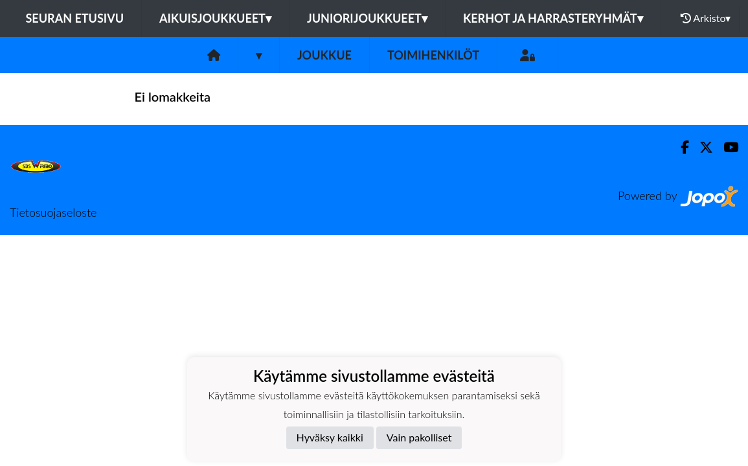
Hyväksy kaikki (330, 437)
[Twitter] (701, 147)
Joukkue (324, 55)
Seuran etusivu (75, 18)
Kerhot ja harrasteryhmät (553, 18)
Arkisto (706, 18)
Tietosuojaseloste (53, 212)
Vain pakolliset (419, 437)
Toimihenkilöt (433, 55)
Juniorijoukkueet (367, 18)
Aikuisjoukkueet (215, 18)
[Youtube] (725, 147)
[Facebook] (679, 147)
